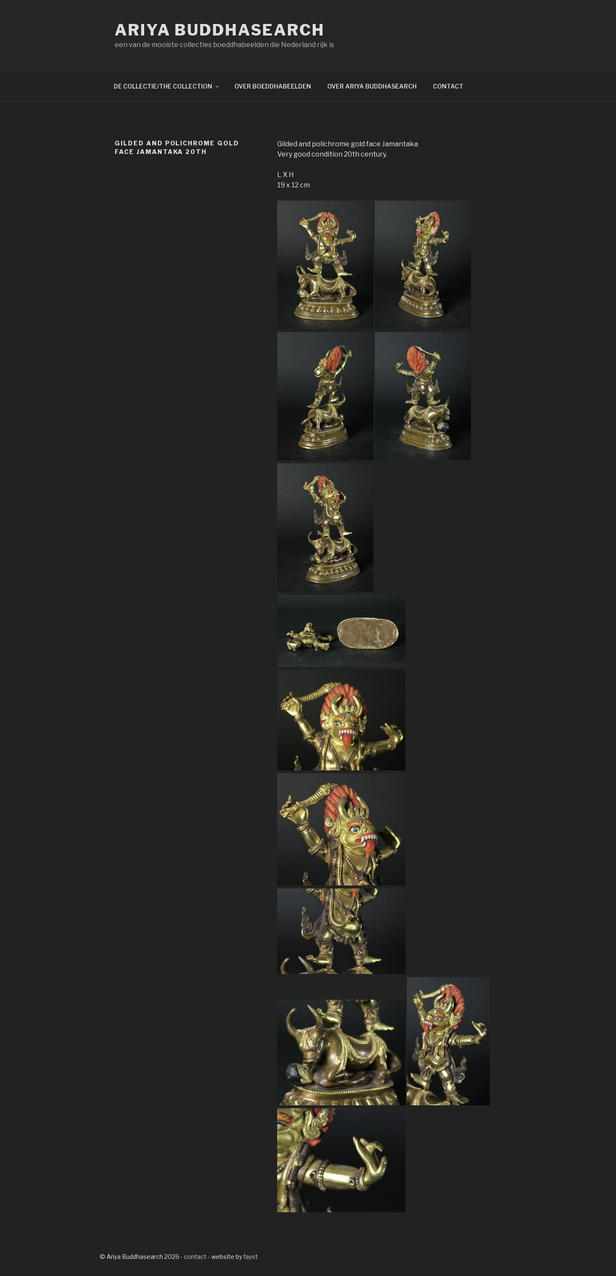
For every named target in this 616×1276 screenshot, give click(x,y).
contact (195, 1256)
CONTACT (448, 86)
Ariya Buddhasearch (220, 30)
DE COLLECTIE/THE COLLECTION (167, 86)
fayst (250, 1256)
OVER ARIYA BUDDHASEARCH (372, 86)
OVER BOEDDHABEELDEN (272, 86)
